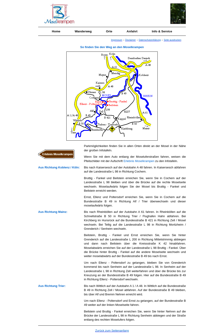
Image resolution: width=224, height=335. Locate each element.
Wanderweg (83, 31)
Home (56, 31)
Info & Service (162, 31)
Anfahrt (132, 31)
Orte (109, 31)
